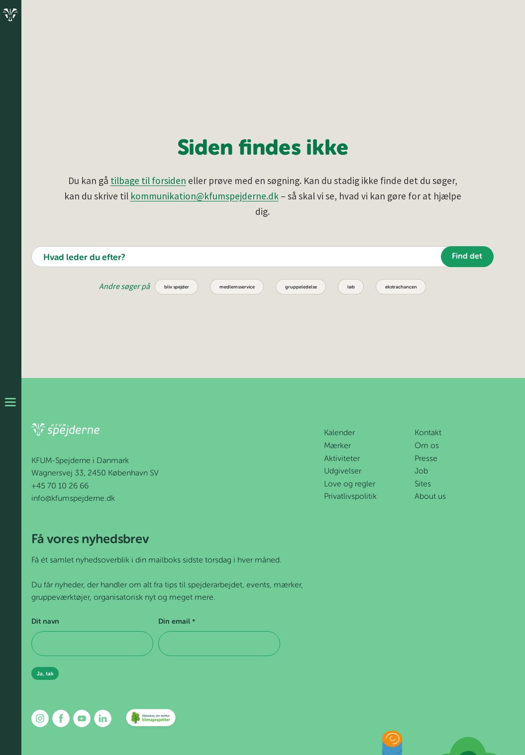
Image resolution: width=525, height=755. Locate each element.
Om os (427, 446)
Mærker (337, 446)
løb (351, 287)
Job (421, 471)
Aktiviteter (342, 459)
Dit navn (45, 621)
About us (430, 497)
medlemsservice (237, 287)
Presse (426, 459)
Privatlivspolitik (350, 497)
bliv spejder (176, 287)
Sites (423, 484)
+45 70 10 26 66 (60, 486)
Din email (176, 622)
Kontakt (428, 433)
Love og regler (349, 484)
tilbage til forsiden (148, 181)
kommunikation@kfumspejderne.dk (204, 196)
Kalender (339, 433)
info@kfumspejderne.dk (73, 499)
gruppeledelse (301, 287)
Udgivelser (342, 471)
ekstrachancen (401, 287)
